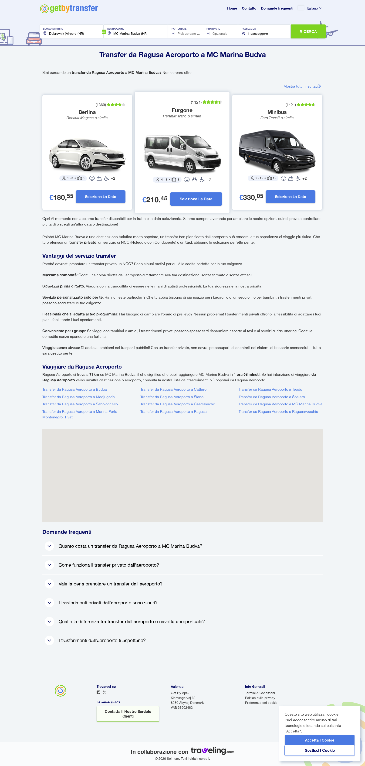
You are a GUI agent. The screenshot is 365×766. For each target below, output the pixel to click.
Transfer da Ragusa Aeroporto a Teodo (270, 389)
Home (232, 8)
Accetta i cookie (319, 740)
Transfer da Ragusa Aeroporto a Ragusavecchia (278, 412)
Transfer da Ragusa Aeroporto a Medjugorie (78, 397)
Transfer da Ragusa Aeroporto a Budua (74, 389)
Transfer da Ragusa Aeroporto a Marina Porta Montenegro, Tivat (79, 414)
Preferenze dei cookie (261, 703)
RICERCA (308, 31)
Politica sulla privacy (260, 698)
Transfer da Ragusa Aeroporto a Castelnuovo (177, 404)
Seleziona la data (100, 197)
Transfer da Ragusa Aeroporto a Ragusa (173, 412)
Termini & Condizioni (260, 693)
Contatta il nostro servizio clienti (128, 713)
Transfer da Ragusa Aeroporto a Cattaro (173, 389)
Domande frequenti (277, 8)
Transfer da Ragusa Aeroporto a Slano (171, 397)
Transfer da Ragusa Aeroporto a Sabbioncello (80, 404)
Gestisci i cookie (320, 750)
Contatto (249, 8)
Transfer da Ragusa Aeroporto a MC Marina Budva (280, 404)
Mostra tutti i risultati (303, 86)
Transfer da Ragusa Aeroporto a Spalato (272, 397)
